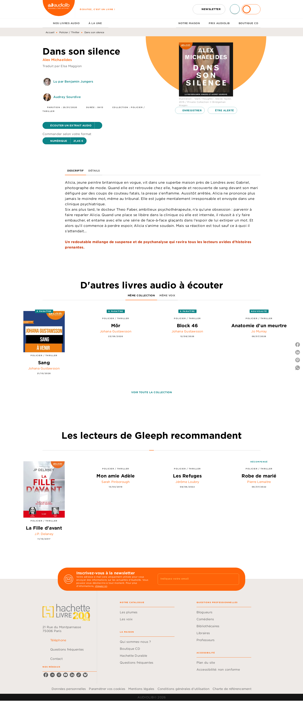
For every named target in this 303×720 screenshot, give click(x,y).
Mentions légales (141, 689)
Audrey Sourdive (67, 97)
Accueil (50, 32)
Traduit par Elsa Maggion (62, 66)
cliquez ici (101, 586)
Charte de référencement (232, 689)
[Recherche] (235, 9)
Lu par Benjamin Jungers (73, 81)
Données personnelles (69, 689)
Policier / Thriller (69, 32)
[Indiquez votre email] (193, 579)
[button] (209, 9)
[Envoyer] (234, 579)
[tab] (47, 23)
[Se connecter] (251, 9)
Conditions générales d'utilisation (183, 689)
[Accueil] (59, 9)
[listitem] (46, 675)
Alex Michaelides (57, 59)
